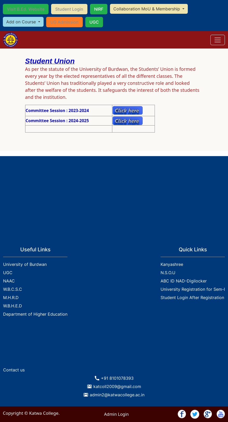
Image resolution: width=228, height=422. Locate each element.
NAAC (9, 280)
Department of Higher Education (35, 314)
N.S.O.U (168, 272)
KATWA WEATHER (114, 345)
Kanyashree (172, 264)
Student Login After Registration (192, 297)
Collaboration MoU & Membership (147, 8)
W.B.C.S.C (12, 289)
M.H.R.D (11, 297)
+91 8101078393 (117, 378)
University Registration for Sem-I (193, 289)
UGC (94, 22)
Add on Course (21, 21)
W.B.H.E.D (12, 305)
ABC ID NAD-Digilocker (184, 280)
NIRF (98, 9)
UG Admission (64, 22)
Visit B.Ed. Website (25, 9)
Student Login (69, 9)
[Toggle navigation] (217, 40)
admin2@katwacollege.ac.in (117, 394)
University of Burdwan (25, 264)
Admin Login (116, 414)
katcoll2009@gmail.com (117, 386)
